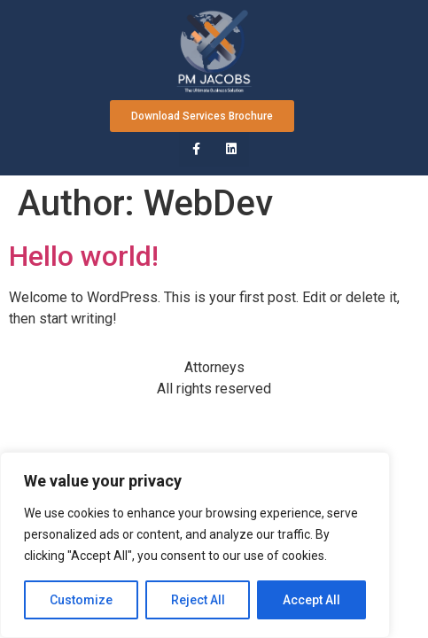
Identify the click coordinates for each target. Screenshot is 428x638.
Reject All (198, 600)
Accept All (311, 600)
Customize (81, 600)
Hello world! (84, 256)
